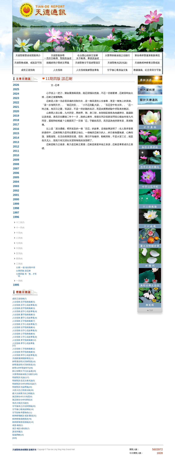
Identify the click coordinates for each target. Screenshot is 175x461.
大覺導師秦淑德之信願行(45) (25, 374)
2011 (16, 150)
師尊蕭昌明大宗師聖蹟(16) (24, 361)
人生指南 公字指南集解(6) (23, 334)
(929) (14, 438)
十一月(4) (20, 227)
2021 (16, 106)
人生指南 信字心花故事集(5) (24, 330)
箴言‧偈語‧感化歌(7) (20, 428)
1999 (16, 203)
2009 (16, 159)
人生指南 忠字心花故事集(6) (24, 305)
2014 (16, 137)
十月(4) (19, 233)
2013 (16, 142)
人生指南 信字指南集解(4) (23, 327)
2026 (16, 84)
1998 (16, 208)
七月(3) (19, 243)
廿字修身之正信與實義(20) (24, 406)
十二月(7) (20, 222)
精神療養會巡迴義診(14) (23, 422)
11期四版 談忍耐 (23, 271)
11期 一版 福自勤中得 (25, 267)
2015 (16, 133)
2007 (16, 168)
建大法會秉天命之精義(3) (23, 393)
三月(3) (19, 264)
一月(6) (19, 281)
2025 (16, 89)
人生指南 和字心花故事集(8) (24, 355)
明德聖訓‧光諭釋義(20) (22, 387)
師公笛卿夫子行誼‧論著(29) (24, 371)
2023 (16, 98)
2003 (16, 186)
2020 (16, 111)
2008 (16, 164)
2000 (16, 199)
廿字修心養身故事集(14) (23, 409)
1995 (16, 284)
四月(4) (19, 258)
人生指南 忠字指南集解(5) (23, 302)
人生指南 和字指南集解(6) (23, 352)
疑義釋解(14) (18, 435)
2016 (16, 128)
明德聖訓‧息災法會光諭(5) (23, 380)
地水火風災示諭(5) (20, 403)
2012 (16, 146)
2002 (16, 190)
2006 (16, 172)
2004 (16, 181)
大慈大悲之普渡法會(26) (23, 390)
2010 (16, 155)
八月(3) (19, 238)
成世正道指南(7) (19, 298)
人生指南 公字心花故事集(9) (24, 337)
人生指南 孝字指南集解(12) (24, 340)
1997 (16, 212)
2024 (16, 93)
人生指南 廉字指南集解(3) (23, 314)
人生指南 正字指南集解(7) (23, 321)
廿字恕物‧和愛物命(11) (22, 412)
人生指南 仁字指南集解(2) (23, 349)
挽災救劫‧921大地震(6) (22, 396)
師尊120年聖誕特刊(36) (22, 368)
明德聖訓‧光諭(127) (20, 377)
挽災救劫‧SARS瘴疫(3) (22, 400)
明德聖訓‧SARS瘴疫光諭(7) (24, 384)
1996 (16, 217)
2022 (16, 102)
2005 (16, 177)
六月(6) (19, 248)
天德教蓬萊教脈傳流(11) (23, 358)
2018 (16, 120)
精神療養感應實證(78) (22, 419)
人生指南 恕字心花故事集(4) (24, 311)
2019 (16, 115)
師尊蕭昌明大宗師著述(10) (24, 365)
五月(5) (19, 253)
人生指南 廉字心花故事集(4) (24, 318)
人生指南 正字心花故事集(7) (24, 324)
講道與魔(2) (17, 431)
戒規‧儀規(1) (17, 425)
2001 (16, 194)
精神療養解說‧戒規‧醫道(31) (24, 416)
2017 (16, 124)
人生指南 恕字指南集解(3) (23, 308)
